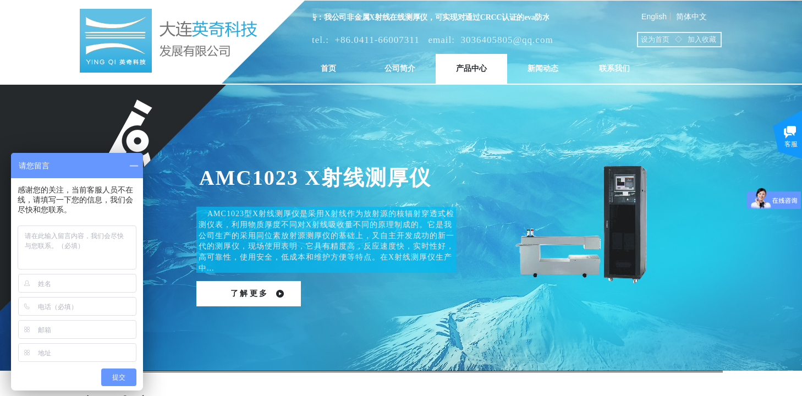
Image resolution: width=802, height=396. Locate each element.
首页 (328, 68)
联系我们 (614, 68)
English (654, 16)
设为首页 (655, 39)
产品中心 (471, 68)
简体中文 (691, 16)
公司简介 (399, 68)
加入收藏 (702, 39)
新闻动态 (543, 68)
